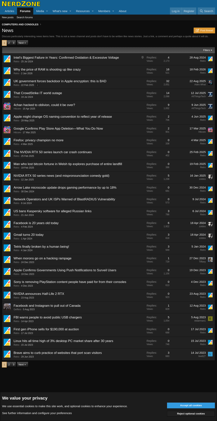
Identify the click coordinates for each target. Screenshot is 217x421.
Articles (9, 11)
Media (40, 11)
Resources (83, 11)
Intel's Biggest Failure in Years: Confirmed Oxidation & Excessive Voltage (66, 57)
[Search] (206, 11)
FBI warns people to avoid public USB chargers (48, 317)
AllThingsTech (198, 96)
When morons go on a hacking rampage (42, 258)
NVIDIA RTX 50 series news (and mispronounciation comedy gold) (61, 176)
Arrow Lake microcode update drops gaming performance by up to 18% (65, 187)
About (122, 11)
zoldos (202, 179)
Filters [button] (206, 50)
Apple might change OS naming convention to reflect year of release (63, 116)
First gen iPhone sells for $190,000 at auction (46, 329)
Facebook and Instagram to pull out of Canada (47, 306)
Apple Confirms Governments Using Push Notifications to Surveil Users (65, 270)
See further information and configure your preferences (37, 413)
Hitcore (17, 108)
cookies (29, 406)
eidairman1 (200, 320)
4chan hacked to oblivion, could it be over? (44, 105)
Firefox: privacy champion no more (39, 140)
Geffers (17, 309)
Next (21, 42)
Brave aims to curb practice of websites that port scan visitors (58, 353)
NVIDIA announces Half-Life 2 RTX (39, 294)
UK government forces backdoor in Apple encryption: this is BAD (60, 81)
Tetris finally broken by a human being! (41, 246)
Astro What (200, 84)
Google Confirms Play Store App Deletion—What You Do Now (58, 128)
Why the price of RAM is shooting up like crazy (47, 69)
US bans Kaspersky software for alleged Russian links (52, 211)
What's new (60, 11)
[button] (47, 11)
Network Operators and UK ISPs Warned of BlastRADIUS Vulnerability (64, 199)
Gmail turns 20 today (29, 235)
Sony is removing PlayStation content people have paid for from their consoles (70, 282)
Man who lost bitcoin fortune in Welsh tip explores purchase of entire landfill (68, 164)
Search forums (25, 17)
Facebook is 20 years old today (36, 223)
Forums (25, 11)
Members (104, 11)
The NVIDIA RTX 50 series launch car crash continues (53, 152)
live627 (202, 356)
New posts (8, 17)
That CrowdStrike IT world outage (38, 93)
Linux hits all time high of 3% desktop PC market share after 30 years (63, 341)
